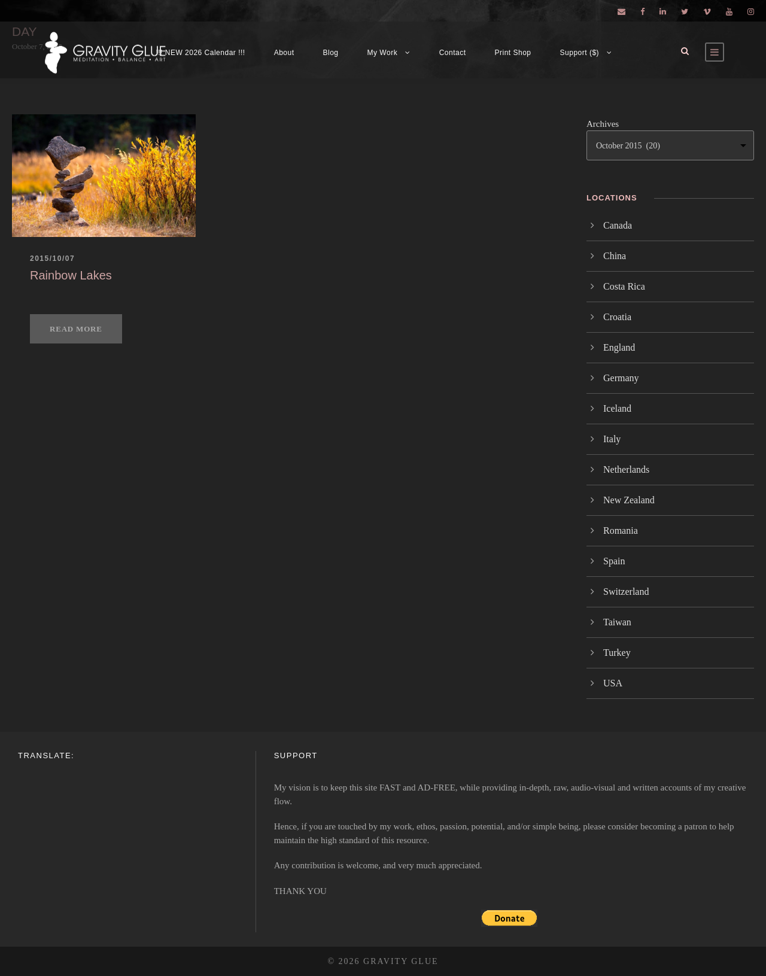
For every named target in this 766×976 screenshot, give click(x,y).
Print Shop (513, 52)
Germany (621, 378)
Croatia (617, 317)
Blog (331, 52)
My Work (382, 52)
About (284, 52)
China (614, 256)
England (619, 347)
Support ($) (580, 52)
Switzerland (626, 591)
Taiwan (617, 622)
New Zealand (629, 500)
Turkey (617, 652)
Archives (602, 124)
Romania (620, 530)
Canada (617, 225)
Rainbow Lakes (71, 275)
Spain (614, 561)
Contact (452, 52)
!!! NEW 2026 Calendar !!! (200, 52)
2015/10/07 (52, 258)
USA (612, 683)
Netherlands (626, 469)
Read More (76, 328)
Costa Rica (624, 286)
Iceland (617, 408)
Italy (612, 439)
